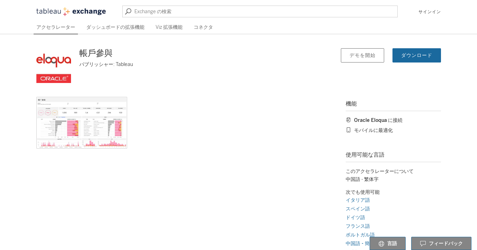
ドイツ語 (355, 217)
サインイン (429, 11)
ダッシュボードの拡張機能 (115, 27)
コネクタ (203, 27)
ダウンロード (416, 55)
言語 (387, 244)
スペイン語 (358, 209)
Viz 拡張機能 (169, 27)
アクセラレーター (55, 27)
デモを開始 (363, 55)
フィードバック (441, 244)
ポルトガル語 (360, 235)
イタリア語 (358, 200)
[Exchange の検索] (260, 11)
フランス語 (358, 226)
